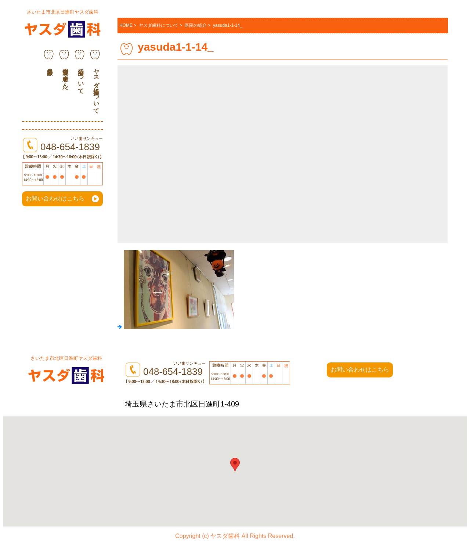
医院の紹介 (196, 25)
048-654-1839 (70, 146)
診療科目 (49, 61)
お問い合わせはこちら (55, 198)
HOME (126, 25)
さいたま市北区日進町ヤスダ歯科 (62, 12)
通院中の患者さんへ (65, 78)
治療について (81, 78)
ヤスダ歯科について (96, 88)
